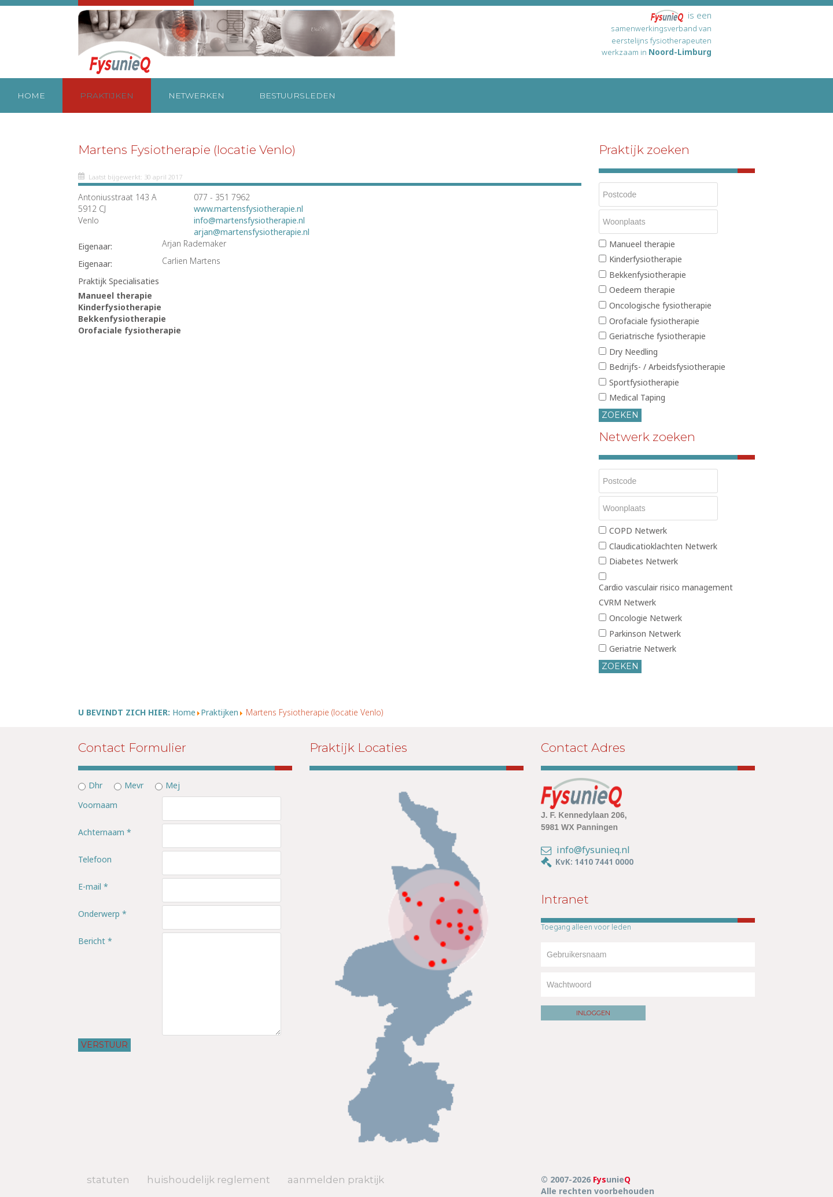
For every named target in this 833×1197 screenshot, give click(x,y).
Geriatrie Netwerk (642, 648)
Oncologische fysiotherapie (660, 305)
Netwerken (196, 95)
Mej (172, 785)
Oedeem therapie (642, 289)
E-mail (93, 886)
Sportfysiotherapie (644, 382)
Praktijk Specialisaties (118, 281)
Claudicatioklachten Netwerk (663, 546)
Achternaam (104, 832)
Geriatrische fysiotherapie (657, 336)
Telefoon (95, 859)
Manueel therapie (642, 243)
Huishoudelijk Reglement (208, 1179)
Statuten (108, 1179)
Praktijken (107, 95)
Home (31, 95)
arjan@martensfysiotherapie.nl (251, 231)
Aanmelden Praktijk (336, 1179)
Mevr (133, 785)
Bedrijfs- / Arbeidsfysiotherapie (667, 366)
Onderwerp (102, 913)
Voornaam (97, 804)
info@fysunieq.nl (593, 849)
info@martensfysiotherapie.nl (249, 220)
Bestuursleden (297, 95)
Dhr (95, 785)
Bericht (95, 940)
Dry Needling (633, 351)
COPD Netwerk (638, 530)
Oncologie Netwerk (645, 617)
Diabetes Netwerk (643, 561)
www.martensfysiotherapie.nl (248, 208)
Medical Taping (637, 397)
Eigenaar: (95, 246)
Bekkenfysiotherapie (647, 274)
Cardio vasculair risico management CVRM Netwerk (666, 595)
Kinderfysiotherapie (645, 259)
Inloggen (593, 1013)
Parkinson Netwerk (645, 633)
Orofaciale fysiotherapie (654, 320)
